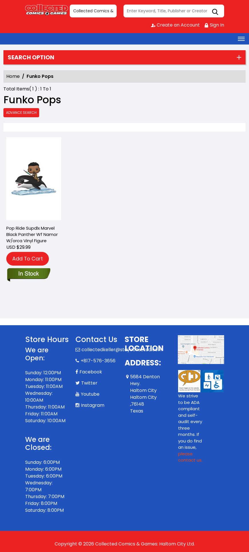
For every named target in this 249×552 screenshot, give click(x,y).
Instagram (92, 405)
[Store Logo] (46, 10)
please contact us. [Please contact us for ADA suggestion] (190, 457)
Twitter (89, 383)
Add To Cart (27, 258)
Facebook (90, 372)
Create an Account (175, 25)
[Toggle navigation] (241, 39)
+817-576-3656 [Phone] (98, 360)
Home (13, 76)
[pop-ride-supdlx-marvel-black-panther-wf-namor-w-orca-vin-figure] (33, 179)
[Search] (173, 11)
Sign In (214, 25)
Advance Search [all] (21, 112)
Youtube (90, 394)
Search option (31, 57)
